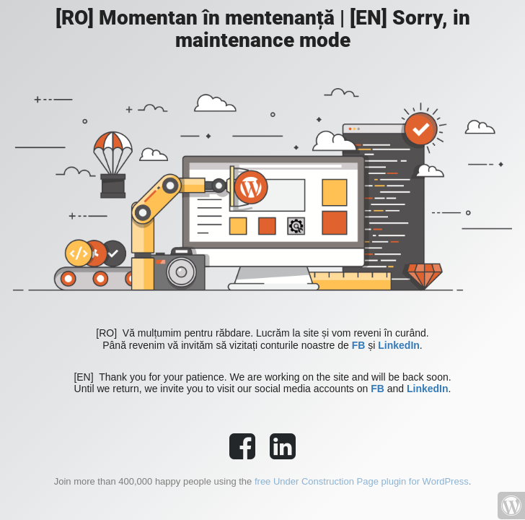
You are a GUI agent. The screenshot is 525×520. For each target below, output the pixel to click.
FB (359, 345)
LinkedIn (399, 345)
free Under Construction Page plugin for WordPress (362, 481)
